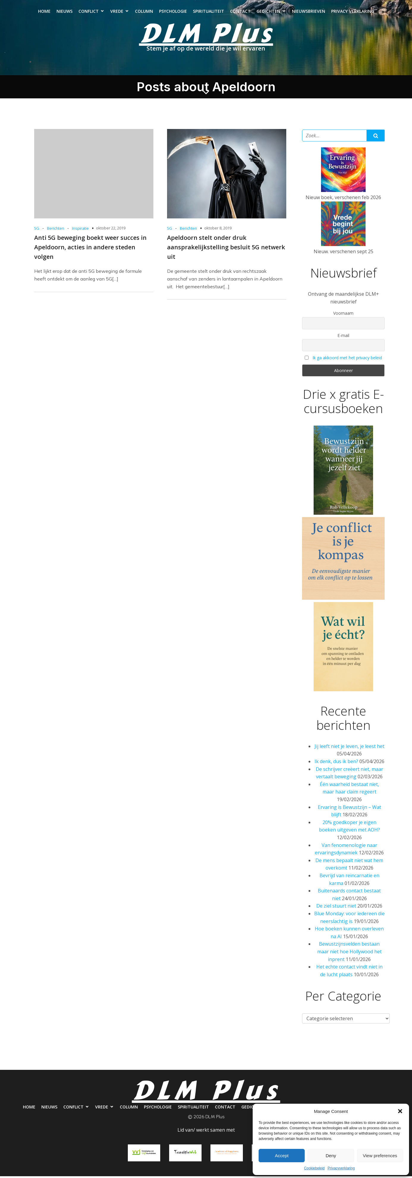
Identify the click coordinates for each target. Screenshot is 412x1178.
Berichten (55, 230)
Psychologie (173, 12)
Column (144, 12)
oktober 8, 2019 (218, 229)
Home (44, 12)
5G (36, 230)
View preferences (380, 1155)
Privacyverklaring (341, 1168)
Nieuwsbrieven (308, 12)
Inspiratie (80, 230)
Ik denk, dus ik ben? (336, 763)
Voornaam (343, 315)
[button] (400, 1111)
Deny (330, 1155)
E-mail (343, 337)
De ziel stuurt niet (336, 907)
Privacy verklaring (352, 12)
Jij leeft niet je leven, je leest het (349, 748)
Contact (240, 12)
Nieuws (64, 12)
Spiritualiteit (208, 12)
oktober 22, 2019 (110, 229)
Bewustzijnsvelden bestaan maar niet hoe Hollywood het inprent (349, 953)
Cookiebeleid (314, 1168)
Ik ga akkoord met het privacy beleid (347, 359)
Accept (282, 1155)
